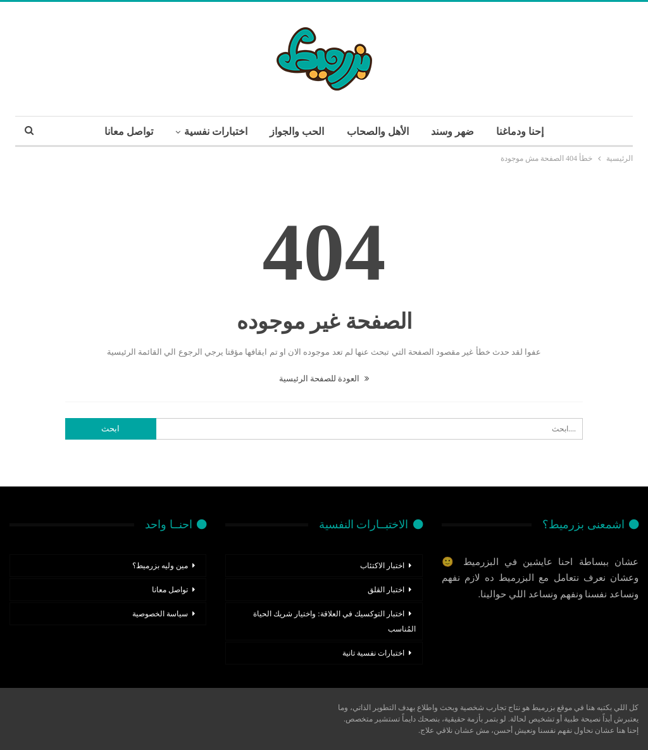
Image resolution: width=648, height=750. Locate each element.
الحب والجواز (297, 131)
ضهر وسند (452, 131)
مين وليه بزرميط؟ (160, 565)
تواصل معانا (128, 131)
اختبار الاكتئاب (382, 565)
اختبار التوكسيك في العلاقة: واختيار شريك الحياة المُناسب (334, 621)
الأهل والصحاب (378, 131)
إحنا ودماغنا (520, 131)
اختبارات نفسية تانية (373, 653)
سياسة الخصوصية (160, 613)
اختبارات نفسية (215, 131)
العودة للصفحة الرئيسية (324, 378)
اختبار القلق (386, 589)
